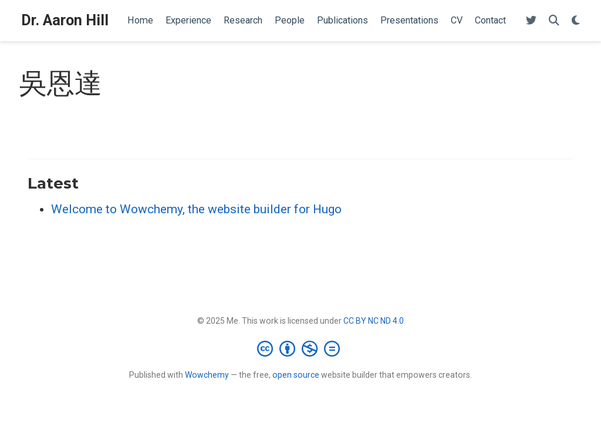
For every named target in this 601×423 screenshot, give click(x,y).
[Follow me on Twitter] (531, 21)
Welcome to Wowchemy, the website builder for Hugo (196, 209)
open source (295, 375)
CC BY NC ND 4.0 (373, 320)
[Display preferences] (576, 21)
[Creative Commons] (301, 348)
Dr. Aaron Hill (65, 20)
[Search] (554, 21)
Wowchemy (207, 375)
